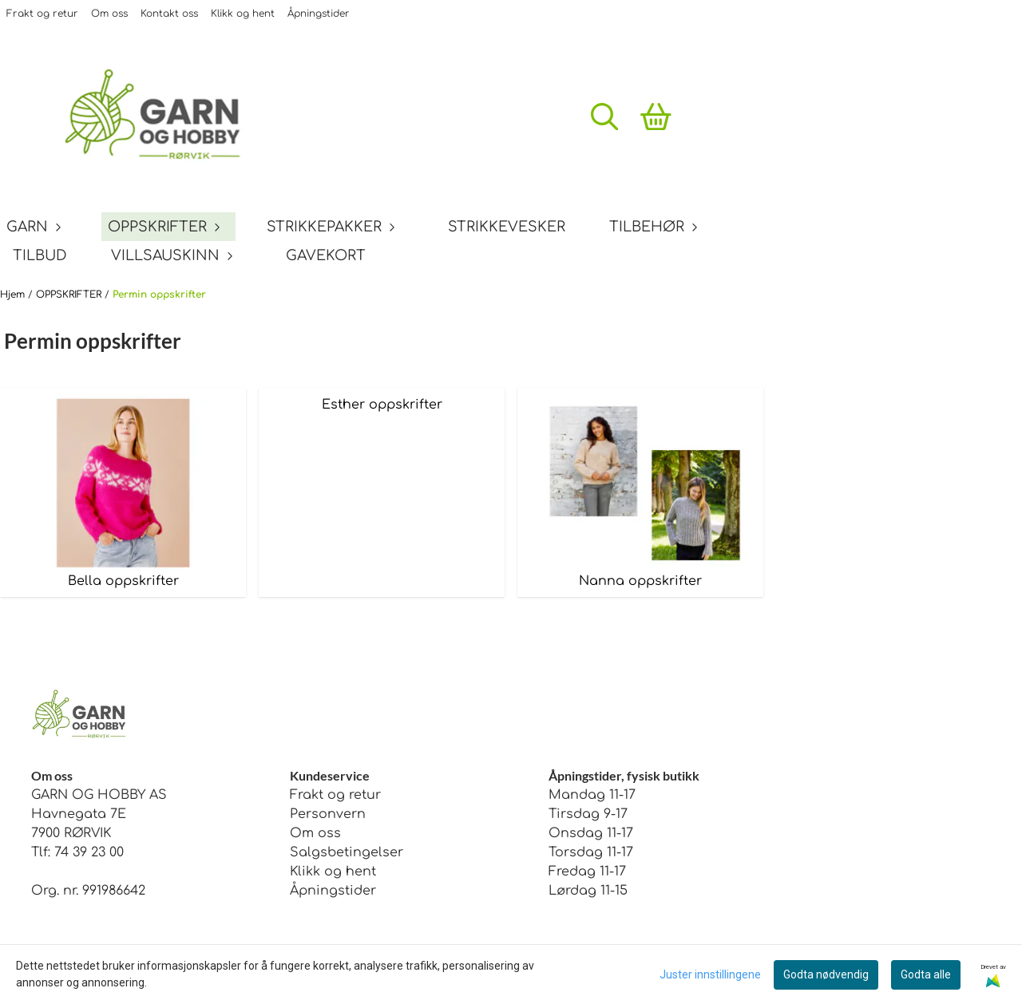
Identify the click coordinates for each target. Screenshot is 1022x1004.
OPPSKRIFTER (70, 294)
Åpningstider (318, 13)
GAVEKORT (326, 255)
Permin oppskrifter (159, 294)
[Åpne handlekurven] (656, 116)
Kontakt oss (169, 13)
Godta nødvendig (826, 974)
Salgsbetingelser (346, 852)
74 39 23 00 (89, 852)
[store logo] (163, 116)
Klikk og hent (243, 13)
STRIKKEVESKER (506, 227)
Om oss (109, 13)
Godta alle (926, 974)
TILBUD (40, 255)
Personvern (328, 814)
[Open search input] (604, 116)
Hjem (14, 294)
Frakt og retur (42, 13)
